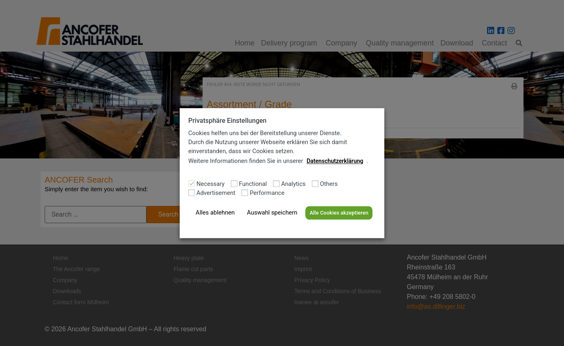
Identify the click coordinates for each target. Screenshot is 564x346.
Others (329, 184)
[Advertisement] (191, 192)
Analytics (293, 184)
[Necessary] (191, 183)
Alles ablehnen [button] (215, 213)
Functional (253, 184)
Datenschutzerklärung (335, 161)
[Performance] (244, 192)
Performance (267, 193)
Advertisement (215, 193)
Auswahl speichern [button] (272, 213)
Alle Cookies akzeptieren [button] (338, 213)
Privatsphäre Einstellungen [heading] (227, 120)
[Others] (315, 183)
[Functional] (234, 183)
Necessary (210, 184)
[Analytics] (276, 183)
